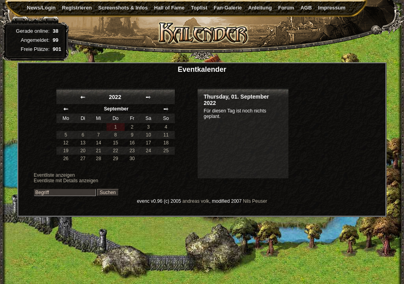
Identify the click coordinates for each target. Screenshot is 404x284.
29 (115, 158)
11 (165, 135)
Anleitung (260, 8)
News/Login (41, 8)
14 (98, 143)
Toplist (199, 8)
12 (65, 143)
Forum (286, 8)
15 (115, 143)
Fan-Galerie (227, 8)
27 (82, 158)
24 (148, 150)
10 (148, 135)
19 (65, 150)
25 (165, 150)
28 (98, 158)
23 (132, 150)
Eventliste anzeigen (54, 175)
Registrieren (77, 8)
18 (165, 143)
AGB (306, 8)
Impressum (331, 8)
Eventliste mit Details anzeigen (66, 180)
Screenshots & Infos (123, 8)
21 (98, 150)
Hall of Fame (169, 8)
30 (132, 158)
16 (132, 143)
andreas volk (195, 201)
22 (115, 150)
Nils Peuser (255, 201)
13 (82, 143)
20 (82, 150)
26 (65, 158)
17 (148, 143)
